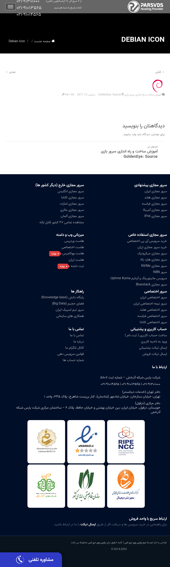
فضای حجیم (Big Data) (68, 303)
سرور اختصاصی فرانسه (152, 316)
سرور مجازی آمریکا (155, 210)
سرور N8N (160, 272)
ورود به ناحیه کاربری (154, 341)
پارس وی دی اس (97, 542)
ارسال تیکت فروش (155, 354)
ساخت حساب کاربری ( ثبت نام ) (146, 335)
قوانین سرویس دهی (70, 354)
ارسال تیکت (88, 524)
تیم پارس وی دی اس (135, 542)
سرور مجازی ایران (156, 191)
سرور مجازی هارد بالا (153, 259)
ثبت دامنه (77, 266)
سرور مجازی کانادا (72, 197)
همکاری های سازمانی (70, 316)
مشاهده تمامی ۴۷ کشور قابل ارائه (61, 222)
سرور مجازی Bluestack (151, 284)
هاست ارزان (76, 260)
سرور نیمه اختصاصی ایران (150, 303)
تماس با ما (76, 329)
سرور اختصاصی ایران (153, 297)
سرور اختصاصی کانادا (153, 322)
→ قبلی (160, 72)
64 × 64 (69, 95)
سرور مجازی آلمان (72, 216)
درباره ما (78, 341)
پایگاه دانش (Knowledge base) (62, 297)
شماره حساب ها (73, 360)
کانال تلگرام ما (74, 347)
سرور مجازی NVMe (154, 266)
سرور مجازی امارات (72, 203)
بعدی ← (10, 72)
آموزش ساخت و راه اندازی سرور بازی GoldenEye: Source (129, 95)
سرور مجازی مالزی (72, 210)
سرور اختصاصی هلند (153, 309)
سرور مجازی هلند (155, 197)
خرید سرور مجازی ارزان (152, 247)
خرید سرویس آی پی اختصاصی (147, 241)
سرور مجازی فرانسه (154, 203)
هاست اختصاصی (73, 247)
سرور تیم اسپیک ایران (70, 309)
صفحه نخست (42, 41)
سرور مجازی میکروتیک (152, 253)
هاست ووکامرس (73, 253)
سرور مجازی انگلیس (71, 191)
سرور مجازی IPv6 (155, 216)
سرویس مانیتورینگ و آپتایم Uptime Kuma (138, 278)
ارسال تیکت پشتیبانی (153, 347)
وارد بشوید (130, 134)
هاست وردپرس (74, 241)
